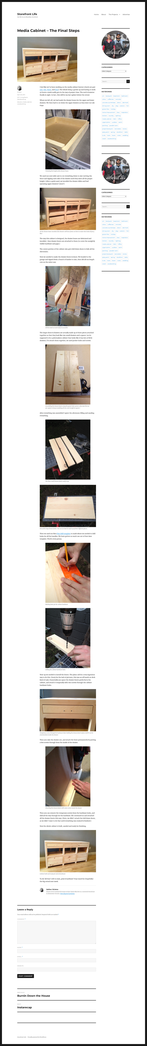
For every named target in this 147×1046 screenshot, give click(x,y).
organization (106, 122)
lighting (118, 115)
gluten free (105, 109)
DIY (18, 97)
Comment (21, 919)
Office (120, 119)
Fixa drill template (63, 534)
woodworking (21, 104)
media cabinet (27, 102)
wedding (125, 135)
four (56, 90)
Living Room (24, 97)
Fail (127, 106)
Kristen (19, 92)
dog (117, 106)
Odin (114, 119)
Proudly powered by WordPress (37, 1037)
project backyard (107, 129)
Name (20, 947)
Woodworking (21, 99)
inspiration (124, 112)
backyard (109, 96)
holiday (113, 109)
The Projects (113, 14)
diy (113, 106)
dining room (106, 106)
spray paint (105, 132)
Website (20, 966)
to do (103, 135)
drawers (19, 102)
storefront (120, 132)
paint (120, 122)
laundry (111, 115)
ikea (118, 112)
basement (116, 96)
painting (105, 125)
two (44, 90)
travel (113, 135)
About (103, 14)
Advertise (126, 14)
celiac (104, 99)
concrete (118, 99)
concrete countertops (108, 102)
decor (119, 102)
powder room (114, 125)
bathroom (125, 96)
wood (104, 138)
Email (20, 956)
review (125, 129)
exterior (122, 106)
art (103, 96)
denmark (125, 102)
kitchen (104, 115)
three (49, 90)
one (41, 90)
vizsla (119, 135)
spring (113, 132)
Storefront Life (27, 14)
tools (108, 135)
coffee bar (111, 99)
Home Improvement (108, 112)
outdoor (114, 122)
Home (96, 14)
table (126, 132)
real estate (117, 129)
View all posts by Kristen (67, 893)
